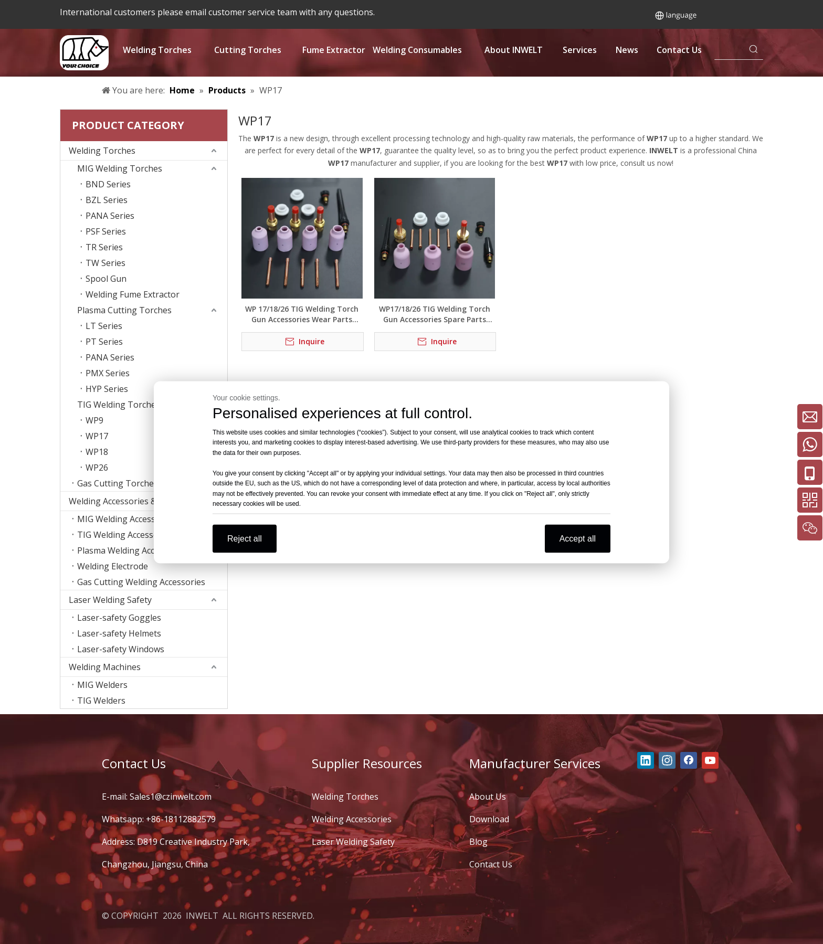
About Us (487, 796)
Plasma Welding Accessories (132, 550)
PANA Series (110, 215)
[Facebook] (688, 760)
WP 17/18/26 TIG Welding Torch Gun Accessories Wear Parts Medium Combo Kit (301, 314)
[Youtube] (710, 760)
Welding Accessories (352, 819)
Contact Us (490, 864)
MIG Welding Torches (119, 168)
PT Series (104, 341)
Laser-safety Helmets (119, 633)
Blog (478, 841)
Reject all (244, 538)
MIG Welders (102, 685)
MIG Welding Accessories (126, 519)
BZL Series (107, 200)
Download (489, 819)
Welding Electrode (112, 566)
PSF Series (106, 231)
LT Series (104, 326)
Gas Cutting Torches (117, 483)
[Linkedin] (645, 760)
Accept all (578, 538)
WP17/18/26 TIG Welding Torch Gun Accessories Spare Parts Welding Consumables (434, 314)
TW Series (105, 263)
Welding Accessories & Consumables (140, 501)
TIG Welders (101, 700)
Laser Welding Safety (110, 600)
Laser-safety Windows (120, 649)
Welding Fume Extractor (133, 294)
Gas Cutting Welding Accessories (141, 582)
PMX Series (108, 373)
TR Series (104, 247)
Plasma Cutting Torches (124, 310)
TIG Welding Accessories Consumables (152, 534)
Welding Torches (102, 150)
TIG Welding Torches (118, 404)
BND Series (108, 184)
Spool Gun (106, 278)
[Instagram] (667, 760)
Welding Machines (105, 667)
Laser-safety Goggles (119, 617)
